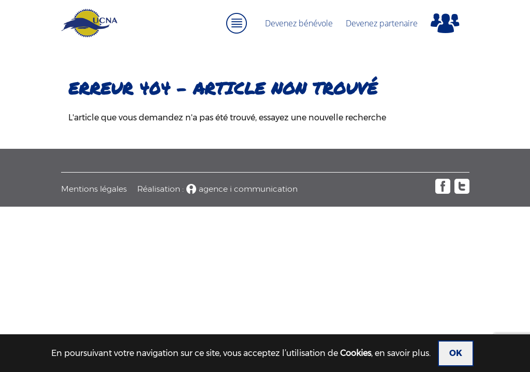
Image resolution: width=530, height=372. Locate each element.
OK (455, 353)
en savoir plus (402, 353)
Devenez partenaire (382, 23)
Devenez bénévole (299, 23)
